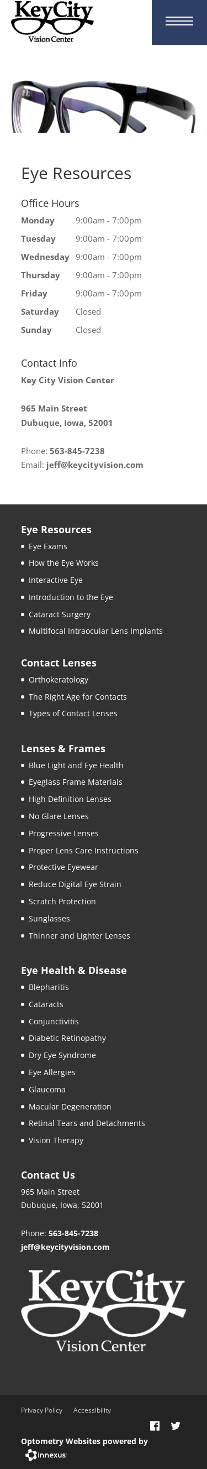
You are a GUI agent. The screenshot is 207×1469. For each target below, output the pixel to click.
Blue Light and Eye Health (76, 765)
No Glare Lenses (59, 816)
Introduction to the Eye (71, 597)
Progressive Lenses (64, 833)
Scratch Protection (62, 901)
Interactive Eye (56, 580)
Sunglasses (49, 918)
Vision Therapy (56, 1140)
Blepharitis (49, 987)
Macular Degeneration (70, 1106)
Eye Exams (48, 546)
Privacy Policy (41, 1410)
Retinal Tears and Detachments (87, 1123)
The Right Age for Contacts (78, 696)
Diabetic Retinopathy (67, 1038)
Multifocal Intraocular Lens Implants (96, 631)
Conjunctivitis (54, 1021)
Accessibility (92, 1410)
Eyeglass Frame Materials (76, 782)
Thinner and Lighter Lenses (79, 935)
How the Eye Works (64, 563)
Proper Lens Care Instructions (84, 850)
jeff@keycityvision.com (95, 464)
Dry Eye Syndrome (62, 1055)
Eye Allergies (52, 1072)
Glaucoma (47, 1089)
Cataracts (46, 1004)
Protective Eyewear (63, 867)
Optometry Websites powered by (84, 1441)
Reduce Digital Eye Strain (75, 884)
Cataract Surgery (60, 614)
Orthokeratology (58, 679)
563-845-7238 (77, 450)
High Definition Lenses (70, 799)
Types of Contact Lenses (73, 713)
